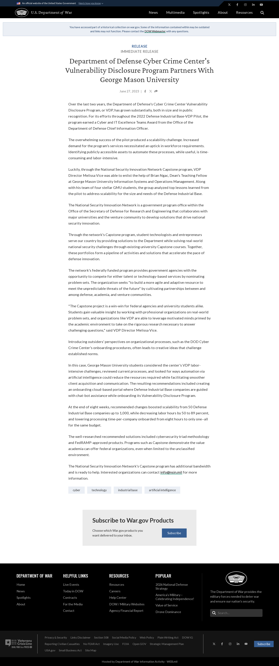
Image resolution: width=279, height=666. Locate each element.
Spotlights (201, 12)
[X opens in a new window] (229, 4)
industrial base (128, 490)
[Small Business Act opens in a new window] (70, 650)
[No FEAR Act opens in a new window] (91, 644)
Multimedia (175, 12)
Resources (244, 12)
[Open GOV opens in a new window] (139, 644)
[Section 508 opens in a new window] (101, 637)
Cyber (76, 490)
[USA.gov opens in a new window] (50, 650)
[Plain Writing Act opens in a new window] (168, 637)
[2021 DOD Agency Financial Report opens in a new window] (129, 611)
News (153, 12)
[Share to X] (151, 92)
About (223, 12)
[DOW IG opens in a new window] (187, 637)
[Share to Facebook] (145, 92)
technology (99, 490)
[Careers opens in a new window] (129, 591)
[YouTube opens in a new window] (261, 4)
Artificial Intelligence (162, 490)
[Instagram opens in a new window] (245, 4)
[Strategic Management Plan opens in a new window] (167, 644)
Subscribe (174, 533)
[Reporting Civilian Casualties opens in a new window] (62, 644)
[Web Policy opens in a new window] (147, 637)
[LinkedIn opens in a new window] (253, 4)
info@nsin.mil (171, 472)
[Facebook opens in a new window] (237, 4)
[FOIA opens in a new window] (125, 644)
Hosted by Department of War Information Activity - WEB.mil (139, 661)
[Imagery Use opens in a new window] (110, 644)
